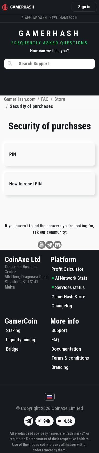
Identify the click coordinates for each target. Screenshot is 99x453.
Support (59, 330)
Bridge (12, 349)
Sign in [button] (84, 6)
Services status (68, 287)
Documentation (66, 349)
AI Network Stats (69, 278)
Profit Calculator (67, 269)
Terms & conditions (70, 358)
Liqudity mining (20, 339)
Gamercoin (68, 18)
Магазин (40, 18)
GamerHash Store (68, 296)
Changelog (61, 305)
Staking (13, 330)
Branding (59, 367)
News (53, 18)
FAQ (55, 339)
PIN (12, 154)
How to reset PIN (25, 183)
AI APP (26, 18)
